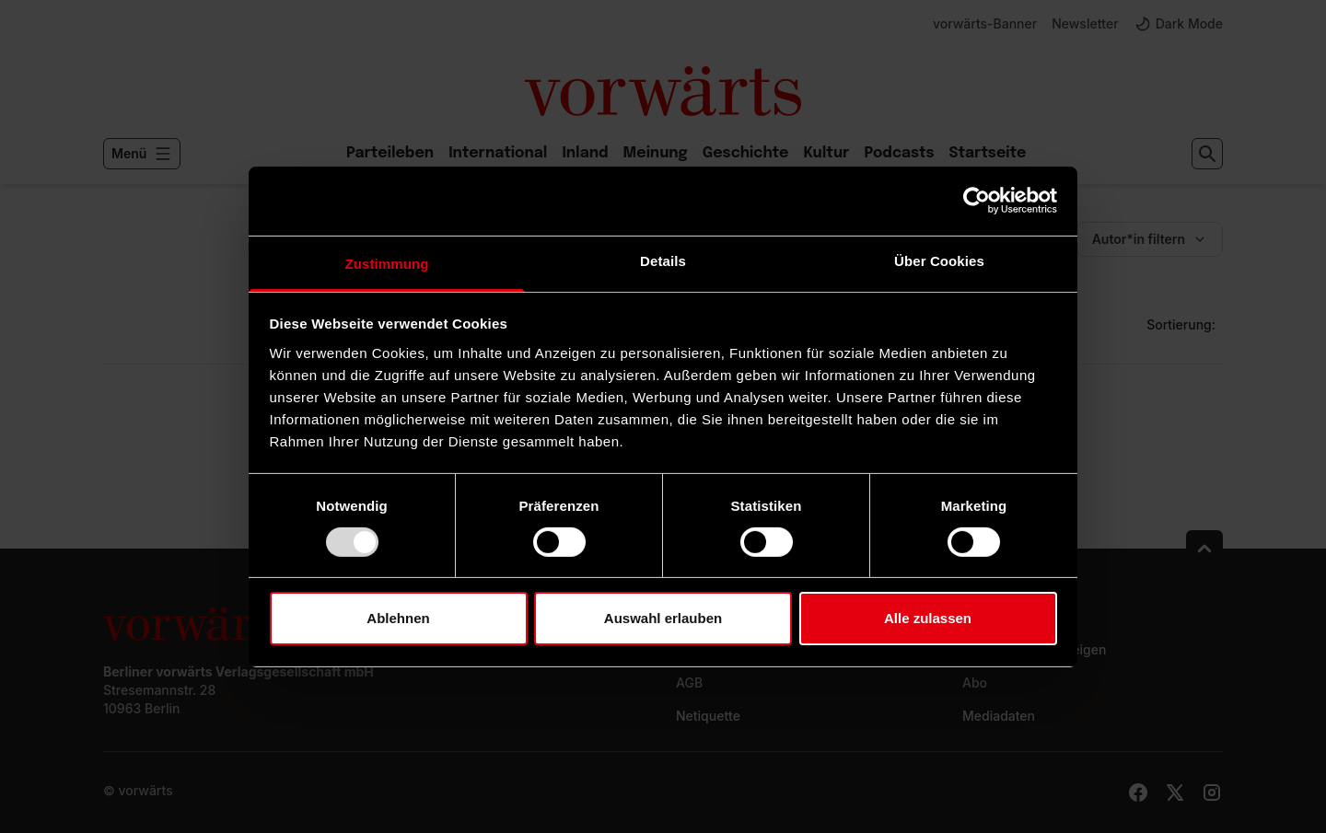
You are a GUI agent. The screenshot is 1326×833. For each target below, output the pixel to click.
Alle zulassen (927, 618)
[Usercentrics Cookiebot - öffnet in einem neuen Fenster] (976, 200)
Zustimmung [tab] (387, 263)
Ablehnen (397, 618)
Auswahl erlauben (663, 618)
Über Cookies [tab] (939, 260)
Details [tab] (663, 260)
